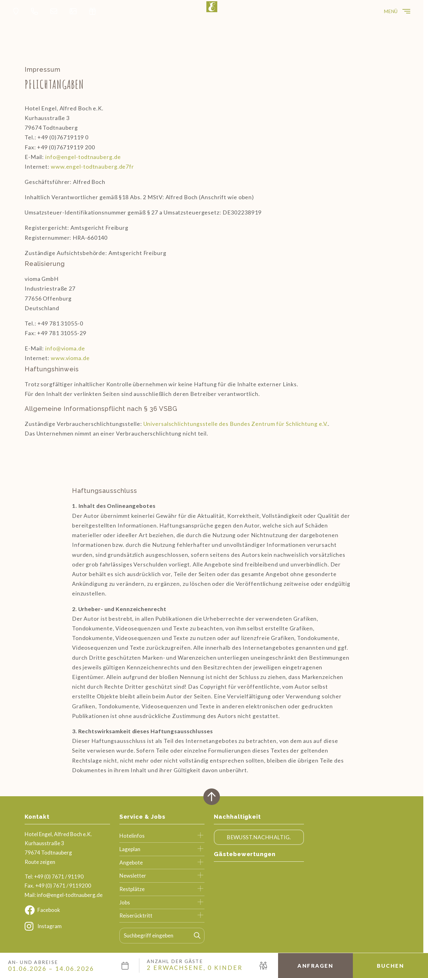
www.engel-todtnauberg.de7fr (92, 166)
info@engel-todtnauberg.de (83, 156)
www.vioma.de (70, 357)
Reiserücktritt (135, 915)
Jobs (124, 902)
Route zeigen (40, 862)
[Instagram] (67, 926)
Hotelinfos (132, 835)
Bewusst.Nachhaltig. (259, 837)
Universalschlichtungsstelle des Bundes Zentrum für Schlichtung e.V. (235, 423)
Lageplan (129, 849)
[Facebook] (67, 910)
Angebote (131, 862)
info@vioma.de (65, 348)
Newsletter (132, 875)
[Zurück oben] (211, 796)
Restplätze (132, 889)
